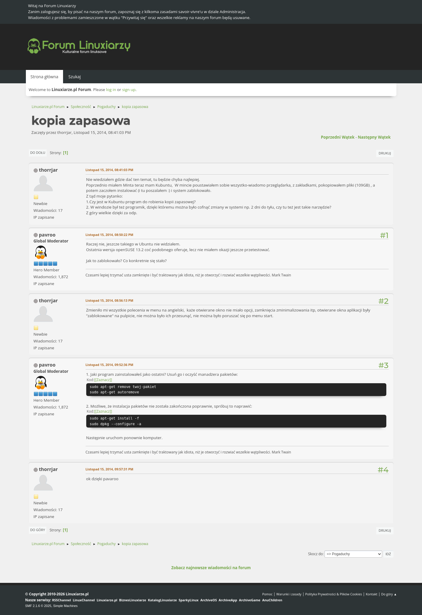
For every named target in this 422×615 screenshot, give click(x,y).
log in (111, 89)
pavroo (47, 234)
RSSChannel (61, 600)
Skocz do (315, 553)
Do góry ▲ (389, 594)
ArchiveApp (228, 600)
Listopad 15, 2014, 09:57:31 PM (110, 469)
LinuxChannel (84, 600)
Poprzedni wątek (337, 137)
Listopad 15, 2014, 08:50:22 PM (110, 234)
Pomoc (267, 594)
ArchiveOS (208, 600)
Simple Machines (65, 606)
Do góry (37, 530)
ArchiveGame (249, 600)
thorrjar (48, 170)
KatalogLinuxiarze (162, 600)
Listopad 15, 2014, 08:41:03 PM (110, 170)
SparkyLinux (189, 600)
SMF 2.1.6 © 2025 (38, 606)
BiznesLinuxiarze (132, 600)
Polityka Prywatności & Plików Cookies (333, 594)
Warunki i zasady (288, 594)
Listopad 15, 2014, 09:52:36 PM (110, 364)
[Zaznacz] (103, 379)
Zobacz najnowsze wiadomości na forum (211, 567)
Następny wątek (374, 137)
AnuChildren (272, 600)
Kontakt (371, 594)
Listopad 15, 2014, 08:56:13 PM (110, 300)
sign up (129, 89)
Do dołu (38, 152)
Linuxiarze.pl (107, 600)
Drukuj (385, 153)
